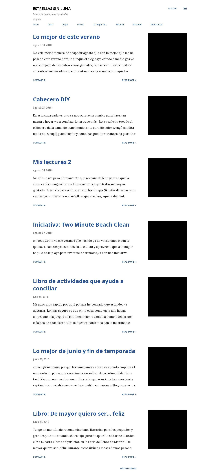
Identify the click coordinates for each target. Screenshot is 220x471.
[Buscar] (172, 8)
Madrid (120, 24)
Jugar (65, 24)
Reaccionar (157, 24)
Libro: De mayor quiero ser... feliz (78, 413)
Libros (80, 24)
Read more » (129, 80)
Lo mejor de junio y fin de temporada (84, 351)
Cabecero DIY (51, 99)
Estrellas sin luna (52, 8)
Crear (50, 24)
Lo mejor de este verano (66, 36)
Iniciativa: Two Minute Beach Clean (81, 224)
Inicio (36, 24)
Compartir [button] (39, 80)
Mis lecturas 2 (52, 162)
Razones (137, 24)
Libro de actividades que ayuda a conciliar (78, 284)
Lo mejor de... (100, 24)
